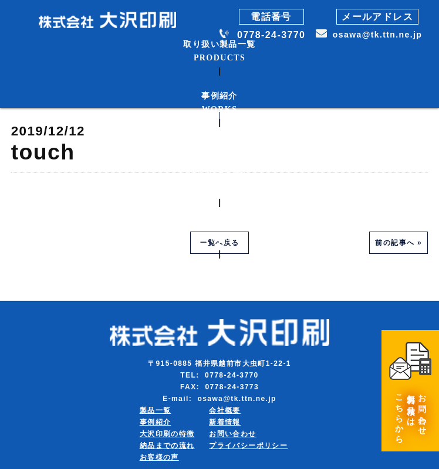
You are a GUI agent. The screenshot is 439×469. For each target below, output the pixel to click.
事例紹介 (155, 422)
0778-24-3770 (271, 35)
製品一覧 (155, 410)
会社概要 (225, 410)
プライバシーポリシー (248, 445)
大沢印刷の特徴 (167, 434)
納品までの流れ (167, 445)
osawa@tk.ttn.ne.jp (377, 34)
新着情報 (225, 422)
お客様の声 (159, 457)
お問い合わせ (232, 434)
